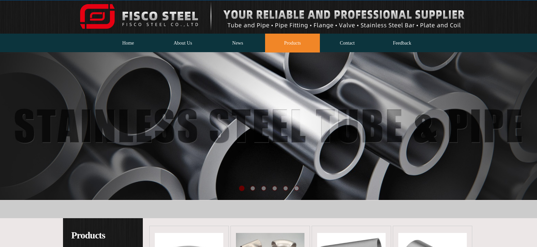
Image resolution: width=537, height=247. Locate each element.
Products (292, 43)
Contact (347, 43)
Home (128, 43)
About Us (183, 43)
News (237, 43)
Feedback (402, 43)
